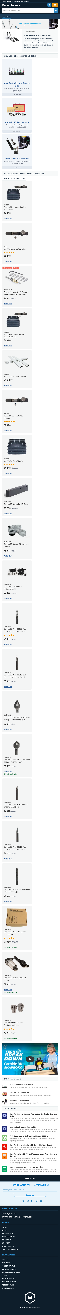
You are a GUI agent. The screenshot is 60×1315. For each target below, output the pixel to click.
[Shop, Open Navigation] (6, 17)
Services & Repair (10, 1249)
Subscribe (30, 1195)
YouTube (41, 1201)
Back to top (30, 1178)
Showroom (7, 1234)
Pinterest (37, 1201)
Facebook (19, 1201)
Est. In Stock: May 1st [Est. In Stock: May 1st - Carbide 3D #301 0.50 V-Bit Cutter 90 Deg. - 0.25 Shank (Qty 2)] (10, 774)
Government (8, 1246)
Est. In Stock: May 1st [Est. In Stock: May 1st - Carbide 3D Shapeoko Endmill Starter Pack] (10, 947)
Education (7, 1240)
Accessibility (8, 1288)
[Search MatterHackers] (56, 10)
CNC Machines (30, 31)
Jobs (4, 1275)
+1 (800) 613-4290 (9, 1214)
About (5, 1260)
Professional (8, 1237)
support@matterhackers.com (17, 1217)
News (4, 1230)
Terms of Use (8, 1285)
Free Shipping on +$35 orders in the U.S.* (15, 1)
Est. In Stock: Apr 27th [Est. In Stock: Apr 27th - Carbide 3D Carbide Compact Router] (11, 992)
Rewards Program (11, 1272)
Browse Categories (14, 179)
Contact (6, 1263)
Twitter (23, 1201)
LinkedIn (32, 1201)
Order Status (8, 1266)
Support (6, 1243)
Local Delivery (9, 1269)
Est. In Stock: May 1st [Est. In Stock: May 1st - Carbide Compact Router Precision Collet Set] (10, 1038)
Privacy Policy (9, 1282)
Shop (4, 1227)
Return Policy (8, 1279)
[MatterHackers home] (30, 1298)
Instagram (28, 1201)
